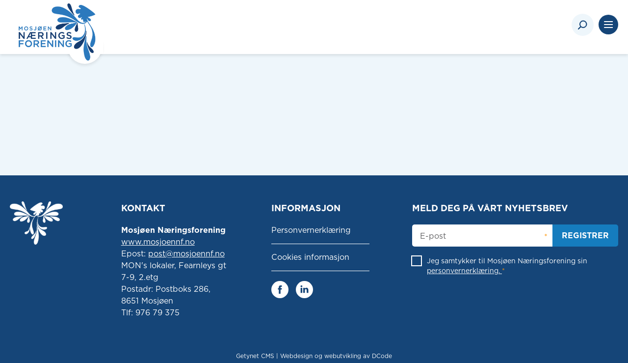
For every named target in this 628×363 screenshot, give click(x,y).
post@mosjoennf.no (186, 253)
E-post (433, 236)
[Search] (583, 25)
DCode (382, 356)
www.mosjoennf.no (158, 242)
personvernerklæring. (464, 271)
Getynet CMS (255, 356)
